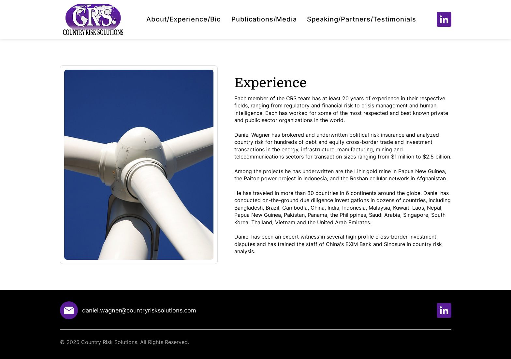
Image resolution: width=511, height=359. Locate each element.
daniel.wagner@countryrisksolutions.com (139, 310)
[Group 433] (444, 19)
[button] (183, 19)
